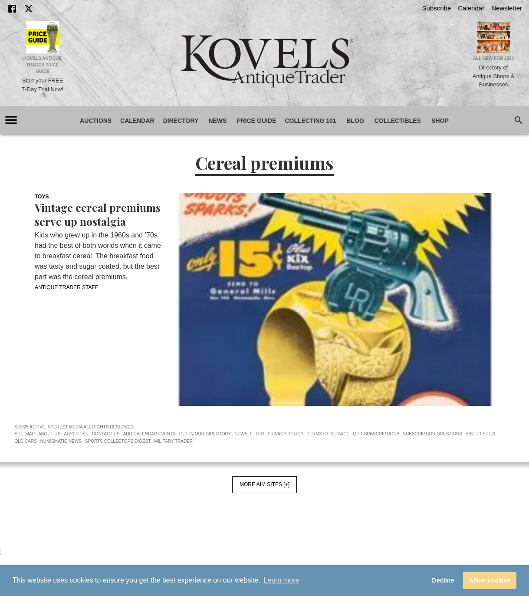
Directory (181, 121)
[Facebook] (12, 8)
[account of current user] (11, 120)
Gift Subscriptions (376, 433)
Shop (440, 121)
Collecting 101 (310, 121)
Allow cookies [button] (490, 580)
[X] (28, 8)
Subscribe (436, 8)
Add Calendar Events (149, 433)
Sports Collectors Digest (118, 441)
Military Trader (173, 441)
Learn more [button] (281, 580)
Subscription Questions (432, 433)
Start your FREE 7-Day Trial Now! (42, 84)
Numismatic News (61, 441)
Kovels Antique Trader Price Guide (42, 65)
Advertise (76, 433)
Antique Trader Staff (66, 287)
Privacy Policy (285, 433)
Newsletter (506, 8)
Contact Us (106, 433)
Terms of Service (328, 433)
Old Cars (26, 441)
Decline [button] (443, 580)
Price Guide (256, 121)
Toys (42, 197)
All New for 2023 (493, 58)
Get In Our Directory (205, 433)
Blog (355, 121)
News (217, 121)
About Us (49, 433)
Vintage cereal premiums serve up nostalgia (98, 214)
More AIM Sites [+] (264, 484)
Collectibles (397, 121)
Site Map (25, 433)
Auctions (95, 121)
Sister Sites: (481, 433)
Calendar (471, 8)
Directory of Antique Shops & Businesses (494, 76)
